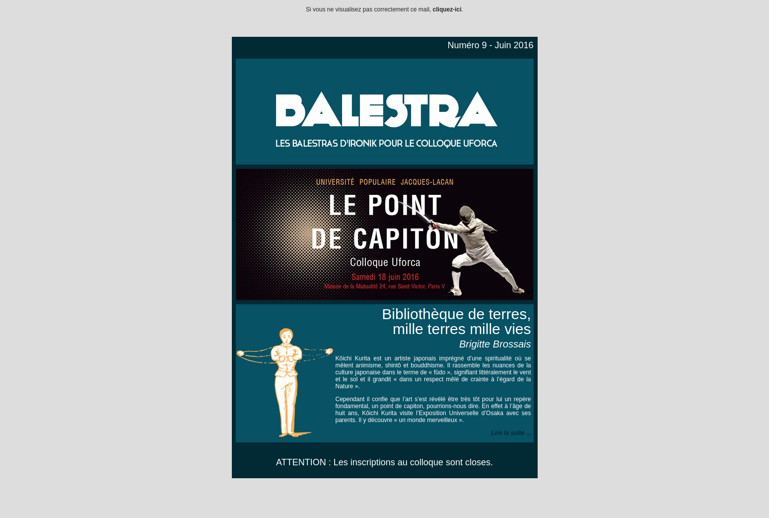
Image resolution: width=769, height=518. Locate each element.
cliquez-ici (447, 9)
